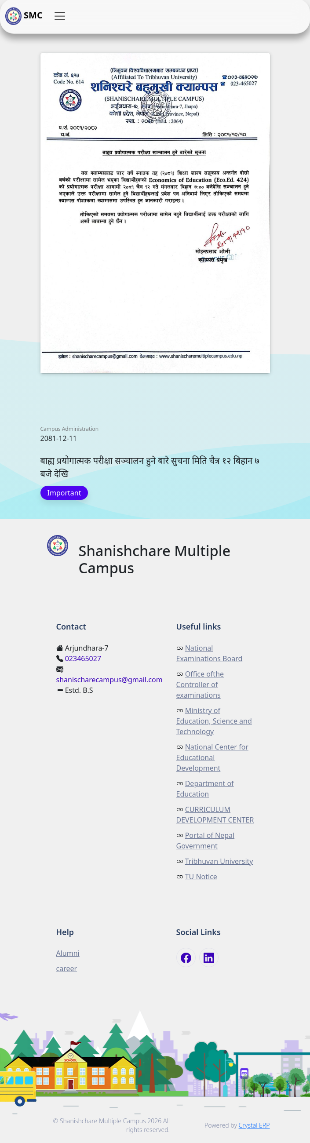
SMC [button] (24, 16)
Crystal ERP (254, 1125)
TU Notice (201, 876)
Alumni (68, 953)
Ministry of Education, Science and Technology (214, 721)
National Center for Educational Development (212, 757)
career (66, 968)
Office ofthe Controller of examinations (200, 684)
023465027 (83, 658)
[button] (60, 16)
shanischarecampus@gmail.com (109, 679)
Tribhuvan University (219, 861)
